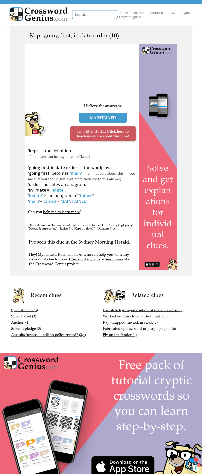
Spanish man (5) (24, 310)
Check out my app (84, 259)
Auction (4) (20, 322)
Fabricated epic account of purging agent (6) (139, 328)
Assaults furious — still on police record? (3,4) (48, 334)
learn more (114, 259)
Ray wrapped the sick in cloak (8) (130, 322)
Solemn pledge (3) (26, 328)
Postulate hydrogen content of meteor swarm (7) (143, 310)
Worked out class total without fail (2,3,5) (136, 316)
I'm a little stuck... (103, 133)
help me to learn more (61, 212)
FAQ (172, 13)
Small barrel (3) (23, 316)
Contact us (157, 13)
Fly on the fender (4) (120, 334)
